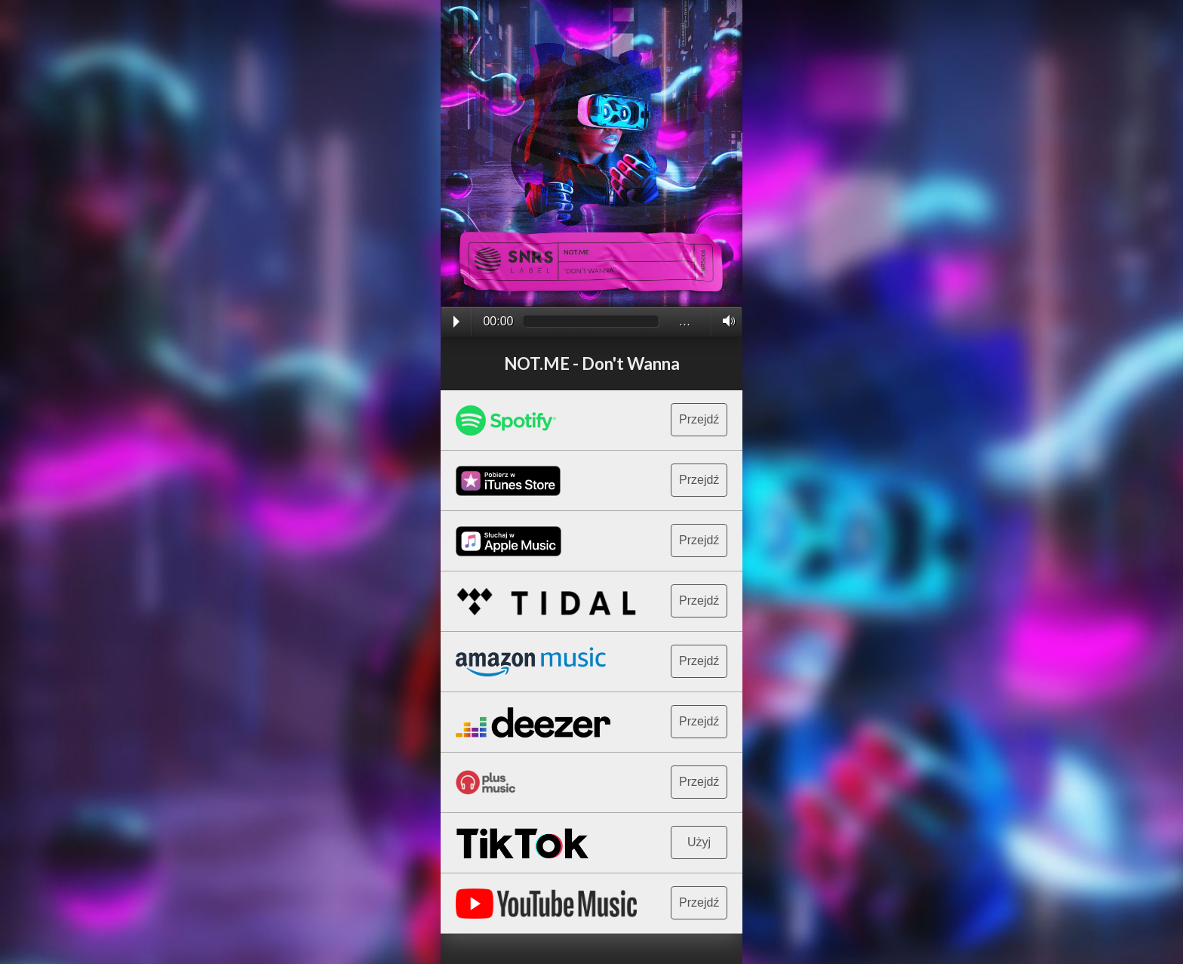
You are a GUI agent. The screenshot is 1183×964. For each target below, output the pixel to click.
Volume (725, 321)
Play (456, 322)
